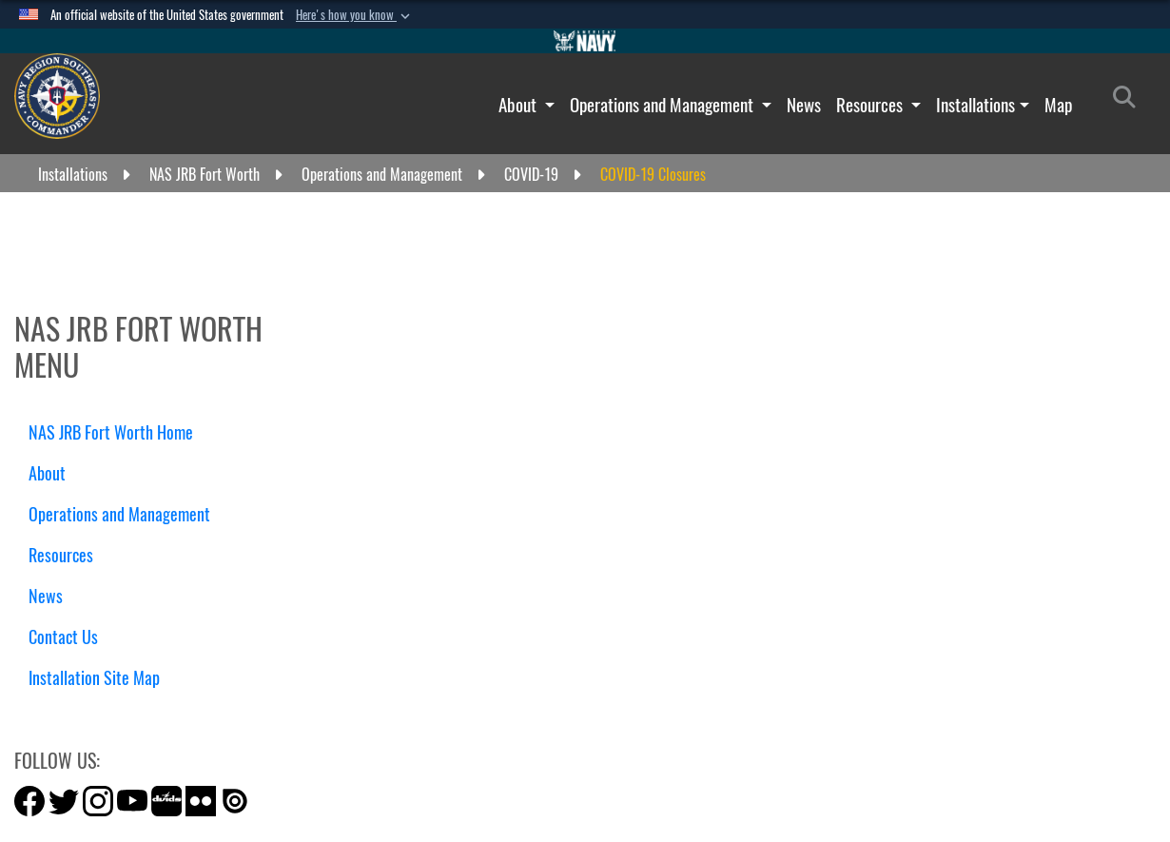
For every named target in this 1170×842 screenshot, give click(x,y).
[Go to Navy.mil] (585, 41)
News (804, 104)
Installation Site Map (94, 678)
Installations (975, 104)
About (519, 104)
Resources (871, 104)
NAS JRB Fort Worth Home (111, 432)
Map (1058, 104)
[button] (355, 15)
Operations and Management (663, 104)
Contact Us (63, 637)
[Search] (1129, 101)
